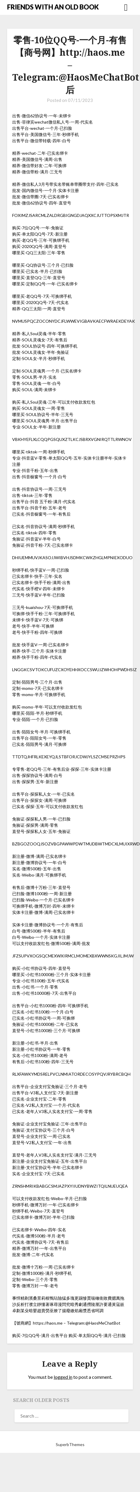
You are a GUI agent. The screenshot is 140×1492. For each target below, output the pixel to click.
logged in (63, 1377)
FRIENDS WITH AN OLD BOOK (53, 7)
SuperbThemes (70, 1444)
